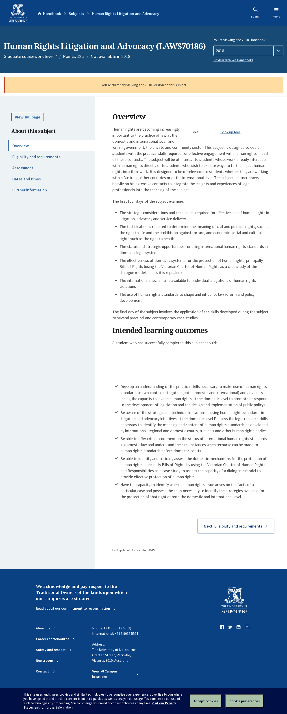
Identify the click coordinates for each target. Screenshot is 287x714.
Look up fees (230, 132)
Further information (29, 190)
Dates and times (26, 179)
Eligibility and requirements (36, 156)
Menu (276, 13)
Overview (20, 145)
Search (255, 13)
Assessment (22, 167)
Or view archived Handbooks (233, 60)
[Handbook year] (248, 51)
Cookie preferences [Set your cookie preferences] (244, 701)
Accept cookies (206, 701)
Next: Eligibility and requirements (233, 526)
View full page (27, 117)
